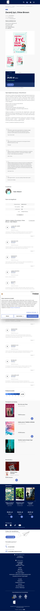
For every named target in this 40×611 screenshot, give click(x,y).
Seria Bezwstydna (29, 6)
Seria (6, 9)
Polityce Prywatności (15, 307)
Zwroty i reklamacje (20, 587)
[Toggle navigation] (23, 2)
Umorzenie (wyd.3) (30, 503)
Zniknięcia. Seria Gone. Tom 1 (20, 503)
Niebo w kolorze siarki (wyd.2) (10, 503)
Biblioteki (20, 569)
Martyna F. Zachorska (14, 475)
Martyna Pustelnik (21, 406)
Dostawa (20, 584)
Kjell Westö (10, 505)
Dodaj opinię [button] (32, 220)
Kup (10, 84)
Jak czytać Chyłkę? (20, 572)
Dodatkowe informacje (31, 312)
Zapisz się (10, 537)
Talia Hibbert (11, 15)
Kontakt (20, 579)
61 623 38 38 (10, 547)
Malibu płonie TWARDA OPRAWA (26, 422)
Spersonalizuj (20, 316)
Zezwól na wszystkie (32, 316)
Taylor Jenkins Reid (22, 423)
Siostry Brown (10, 17)
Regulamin (20, 580)
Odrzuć (7, 316)
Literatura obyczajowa (20, 6)
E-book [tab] (10, 72)
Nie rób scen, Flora (22, 404)
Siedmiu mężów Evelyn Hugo (25, 440)
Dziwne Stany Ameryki (13, 473)
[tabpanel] (10, 502)
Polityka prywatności (20, 582)
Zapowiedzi (20, 571)
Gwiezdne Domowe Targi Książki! (20, 576)
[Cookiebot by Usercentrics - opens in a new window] (33, 294)
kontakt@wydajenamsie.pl (14, 551)
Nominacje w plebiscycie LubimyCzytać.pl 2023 (20, 574)
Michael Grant (20, 505)
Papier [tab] (20, 72)
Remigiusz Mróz (30, 505)
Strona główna (8, 6)
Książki (13, 6)
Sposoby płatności (20, 585)
